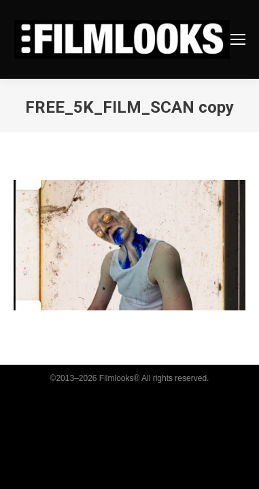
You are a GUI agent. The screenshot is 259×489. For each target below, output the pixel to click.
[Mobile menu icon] (237, 39)
